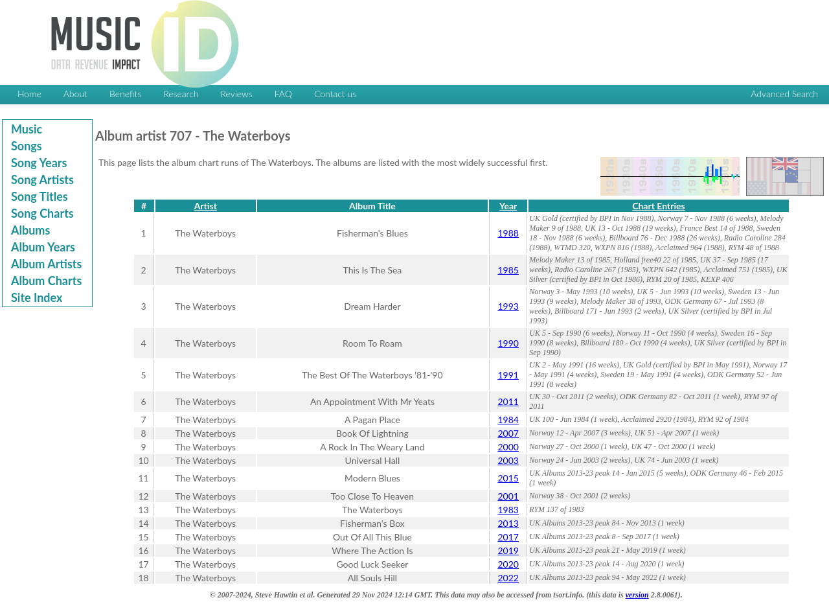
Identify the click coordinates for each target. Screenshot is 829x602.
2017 (507, 536)
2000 (507, 446)
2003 (507, 460)
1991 (507, 374)
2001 (507, 496)
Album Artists (46, 264)
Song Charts (42, 213)
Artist (205, 205)
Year (508, 205)
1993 (507, 306)
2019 (507, 550)
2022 (507, 577)
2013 (507, 523)
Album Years (43, 247)
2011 (507, 401)
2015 (507, 477)
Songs (26, 146)
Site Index (36, 297)
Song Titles (39, 196)
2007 (507, 433)
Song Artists (42, 179)
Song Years (39, 163)
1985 (507, 269)
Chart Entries (658, 205)
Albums (30, 230)
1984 (507, 419)
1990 (507, 343)
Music (26, 129)
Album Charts (46, 280)
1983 (507, 509)
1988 (507, 232)
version (637, 594)
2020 (507, 564)
